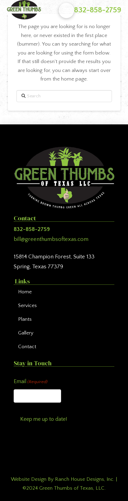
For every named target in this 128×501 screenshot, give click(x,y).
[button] (66, 10)
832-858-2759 (97, 10)
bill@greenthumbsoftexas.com (51, 239)
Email (30, 382)
